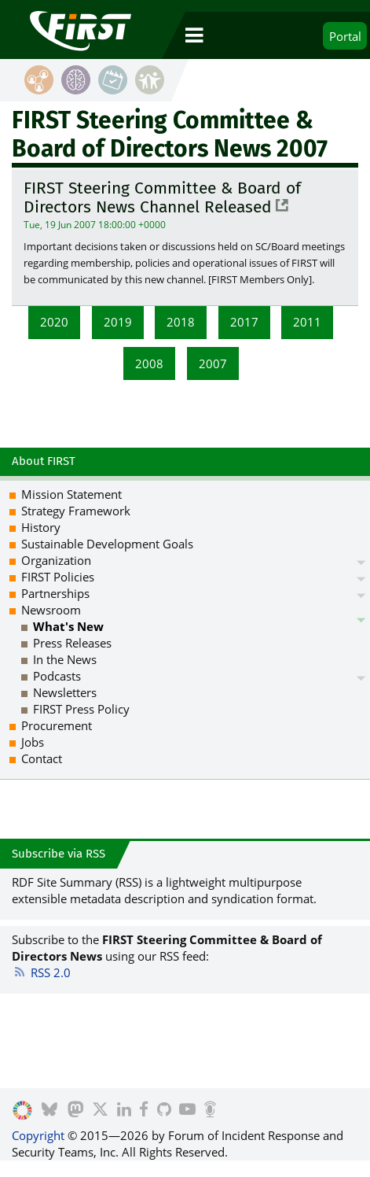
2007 (213, 363)
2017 (244, 322)
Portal (345, 36)
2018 (181, 322)
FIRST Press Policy (81, 709)
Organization (56, 560)
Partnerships (55, 593)
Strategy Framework (75, 510)
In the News (65, 659)
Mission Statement (71, 494)
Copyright (38, 1135)
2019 (118, 322)
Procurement (56, 725)
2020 (54, 322)
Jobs (32, 742)
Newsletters (65, 692)
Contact (41, 758)
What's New (68, 626)
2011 (307, 322)
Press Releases (72, 643)
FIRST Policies (57, 577)
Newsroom (51, 610)
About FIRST (43, 461)
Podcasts (57, 676)
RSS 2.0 (41, 972)
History (40, 527)
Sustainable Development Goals (107, 544)
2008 (149, 363)
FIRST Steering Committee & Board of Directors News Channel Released (162, 197)
